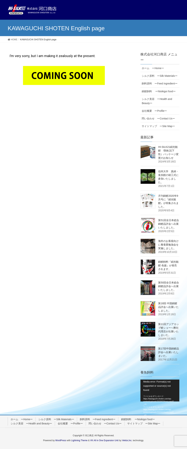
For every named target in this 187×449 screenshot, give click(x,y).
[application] (159, 390)
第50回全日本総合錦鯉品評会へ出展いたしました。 (168, 286)
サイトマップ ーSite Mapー (158, 126)
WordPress (60, 440)
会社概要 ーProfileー (154, 110)
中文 (146, 13)
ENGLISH (149, 9)
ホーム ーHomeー (153, 68)
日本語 (147, 5)
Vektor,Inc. (127, 440)
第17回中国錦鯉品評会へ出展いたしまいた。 (168, 352)
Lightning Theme (79, 440)
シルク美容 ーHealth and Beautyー (157, 101)
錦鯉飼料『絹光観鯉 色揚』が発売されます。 (168, 265)
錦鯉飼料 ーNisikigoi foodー (158, 91)
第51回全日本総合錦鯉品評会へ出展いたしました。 (168, 224)
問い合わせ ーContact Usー (158, 118)
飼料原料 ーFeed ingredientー (159, 83)
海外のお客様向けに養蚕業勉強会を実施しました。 (168, 245)
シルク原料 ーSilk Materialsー (159, 75)
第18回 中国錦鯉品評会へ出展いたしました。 (168, 307)
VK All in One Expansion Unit (104, 440)
